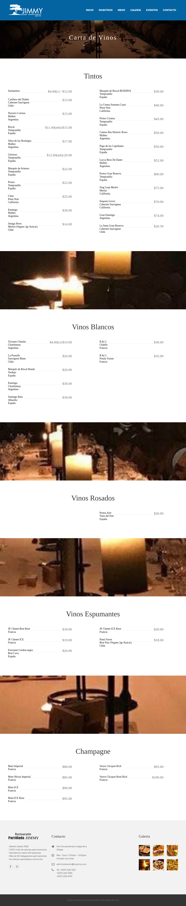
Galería (135, 10)
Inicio (90, 10)
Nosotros (105, 10)
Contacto (169, 10)
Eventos (152, 10)
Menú (121, 10)
